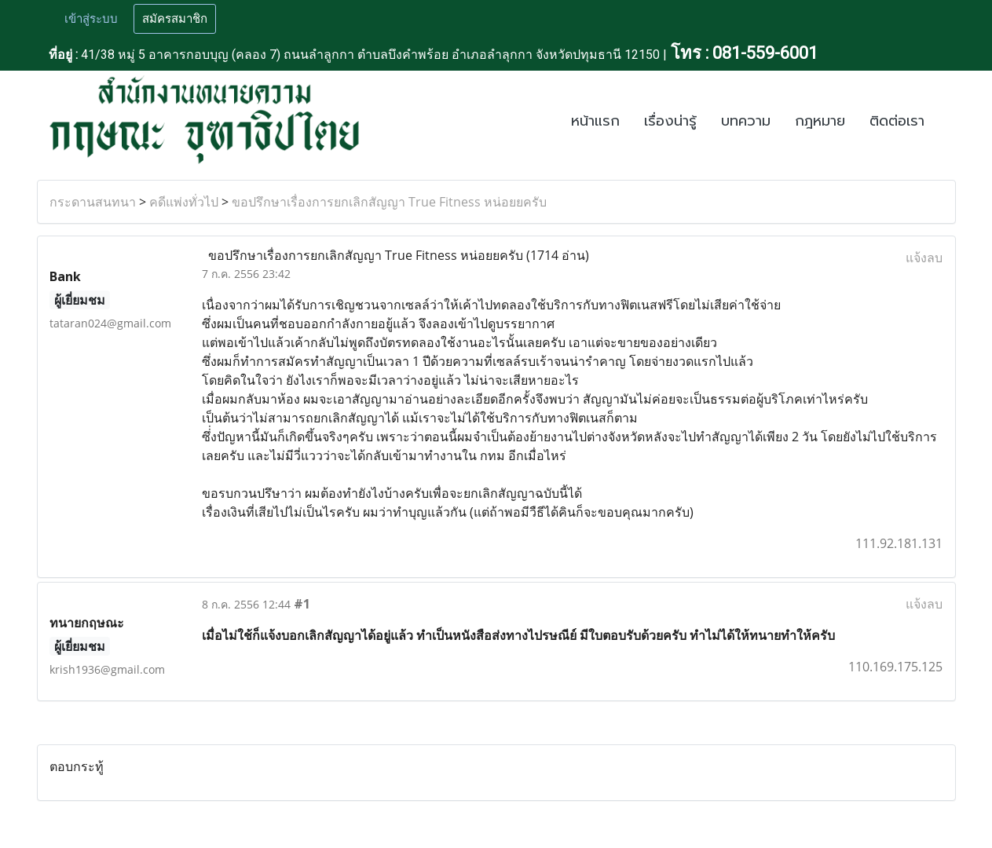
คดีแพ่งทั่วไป (183, 201)
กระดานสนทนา (92, 201)
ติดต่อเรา (896, 121)
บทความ (746, 121)
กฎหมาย (820, 121)
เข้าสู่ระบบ (91, 19)
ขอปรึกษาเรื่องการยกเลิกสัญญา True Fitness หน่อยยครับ (389, 201)
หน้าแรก (595, 121)
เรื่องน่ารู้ (670, 121)
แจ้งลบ (924, 257)
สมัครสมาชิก (174, 19)
